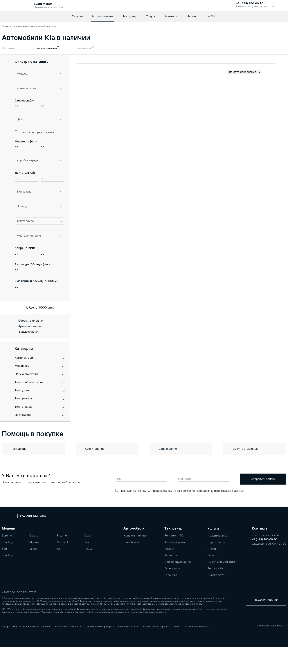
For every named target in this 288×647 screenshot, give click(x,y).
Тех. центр (130, 16)
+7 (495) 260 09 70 (249, 3)
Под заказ (8, 48)
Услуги (150, 16)
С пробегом (83, 48)
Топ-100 (210, 16)
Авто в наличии (103, 16)
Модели (77, 16)
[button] (39, 73)
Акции (191, 16)
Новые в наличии (45, 48)
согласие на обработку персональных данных (213, 491)
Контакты (171, 16)
